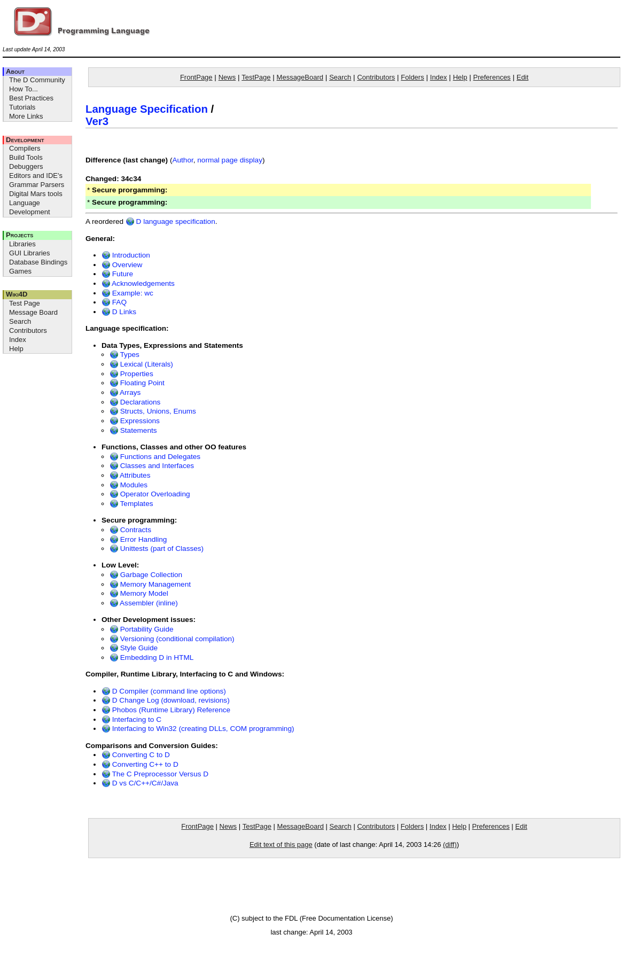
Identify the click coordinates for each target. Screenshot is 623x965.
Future (117, 274)
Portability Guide (142, 629)
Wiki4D (16, 294)
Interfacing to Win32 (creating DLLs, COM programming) (198, 729)
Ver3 (96, 121)
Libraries (22, 244)
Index (17, 340)
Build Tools (26, 157)
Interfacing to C (131, 719)
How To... (23, 89)
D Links (119, 312)
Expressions (135, 421)
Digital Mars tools (36, 194)
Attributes (130, 475)
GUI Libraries (29, 253)
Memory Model (139, 593)
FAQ (114, 302)
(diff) (450, 845)
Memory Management (150, 584)
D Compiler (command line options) (164, 691)
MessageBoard (300, 77)
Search (20, 321)
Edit (522, 77)
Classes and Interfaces (152, 466)
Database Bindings (38, 262)
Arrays (125, 392)
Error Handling (138, 539)
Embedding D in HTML (151, 657)
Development (25, 140)
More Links (26, 116)
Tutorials (22, 107)
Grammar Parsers (36, 185)
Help (16, 349)
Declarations (135, 402)
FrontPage (196, 77)
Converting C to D (136, 755)
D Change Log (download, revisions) (166, 700)
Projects (19, 235)
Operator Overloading (150, 494)
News (227, 77)
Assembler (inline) (144, 603)
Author (182, 160)
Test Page (24, 303)
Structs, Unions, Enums (153, 411)
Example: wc (127, 293)
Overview (122, 265)
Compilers (25, 148)
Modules (128, 485)
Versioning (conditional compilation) (172, 639)
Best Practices (31, 98)
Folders (412, 77)
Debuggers (26, 166)
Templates (131, 504)
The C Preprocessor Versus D (155, 774)
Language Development (29, 207)
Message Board (33, 312)
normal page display (229, 160)
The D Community (37, 80)
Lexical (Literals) (141, 364)
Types (124, 355)
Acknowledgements (138, 283)
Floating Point (137, 383)
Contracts (130, 530)
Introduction (126, 255)
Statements (133, 430)
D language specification (170, 221)
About (15, 71)
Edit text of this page (281, 845)
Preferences (492, 77)
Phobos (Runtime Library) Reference (166, 710)
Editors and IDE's (36, 176)
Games (20, 271)
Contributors (28, 330)
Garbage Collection (146, 575)
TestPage (256, 77)
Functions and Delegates (155, 457)
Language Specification (146, 109)
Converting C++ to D (140, 764)
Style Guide (134, 648)
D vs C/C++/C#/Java (140, 783)
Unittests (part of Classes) (157, 548)
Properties (131, 374)
